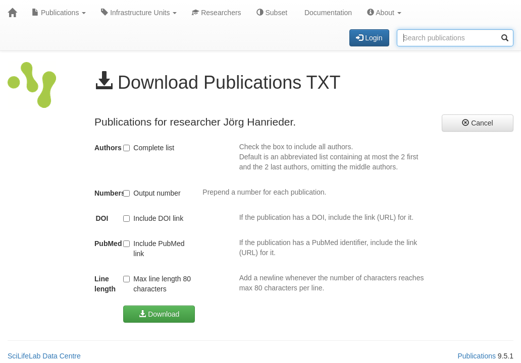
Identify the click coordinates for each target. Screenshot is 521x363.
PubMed (105, 243)
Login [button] (369, 38)
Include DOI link (153, 218)
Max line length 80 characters (157, 284)
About (384, 13)
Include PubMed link (153, 248)
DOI (101, 218)
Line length (105, 284)
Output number (151, 193)
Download (159, 314)
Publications (59, 13)
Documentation (327, 13)
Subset (271, 13)
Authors (105, 148)
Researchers (216, 13)
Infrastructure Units (139, 13)
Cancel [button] (477, 123)
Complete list (148, 148)
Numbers (105, 193)
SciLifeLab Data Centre (44, 356)
